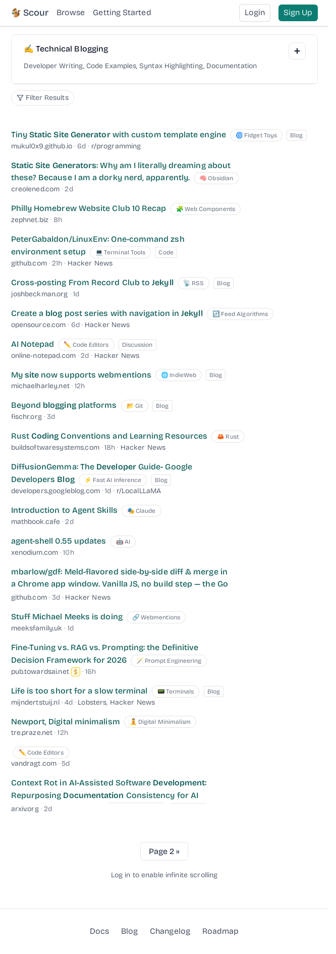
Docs (99, 931)
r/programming (116, 146)
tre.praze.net (32, 732)
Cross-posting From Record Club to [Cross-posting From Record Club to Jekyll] (92, 282)
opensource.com (38, 325)
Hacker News (90, 263)
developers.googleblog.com (55, 491)
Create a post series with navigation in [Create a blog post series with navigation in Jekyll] (107, 313)
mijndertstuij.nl (35, 702)
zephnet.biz (30, 220)
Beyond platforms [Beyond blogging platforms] (64, 405)
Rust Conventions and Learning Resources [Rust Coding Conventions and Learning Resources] (109, 436)
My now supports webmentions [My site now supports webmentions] (81, 375)
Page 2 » (164, 851)
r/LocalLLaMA (139, 491)
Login (255, 12)
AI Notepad (32, 344)
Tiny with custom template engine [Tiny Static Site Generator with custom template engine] (118, 134)
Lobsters (92, 702)
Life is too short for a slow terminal (79, 691)
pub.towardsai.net (40, 671)
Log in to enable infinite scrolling (164, 875)
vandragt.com (34, 763)
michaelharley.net (40, 386)
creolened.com (35, 189)
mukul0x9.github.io (42, 146)
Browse (71, 12)
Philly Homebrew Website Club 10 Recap (88, 208)
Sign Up (298, 12)
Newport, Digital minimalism (65, 721)
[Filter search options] (42, 97)
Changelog (170, 931)
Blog (129, 930)
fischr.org (26, 416)
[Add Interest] (297, 51)
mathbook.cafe (36, 521)
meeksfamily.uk (37, 628)
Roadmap (220, 930)
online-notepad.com (43, 355)
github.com (29, 263)
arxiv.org (25, 809)
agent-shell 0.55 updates (58, 541)
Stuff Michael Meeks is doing (67, 616)
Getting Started (122, 12)
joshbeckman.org (39, 294)
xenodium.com (35, 552)
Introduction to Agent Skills (64, 510)
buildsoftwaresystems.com (55, 447)
